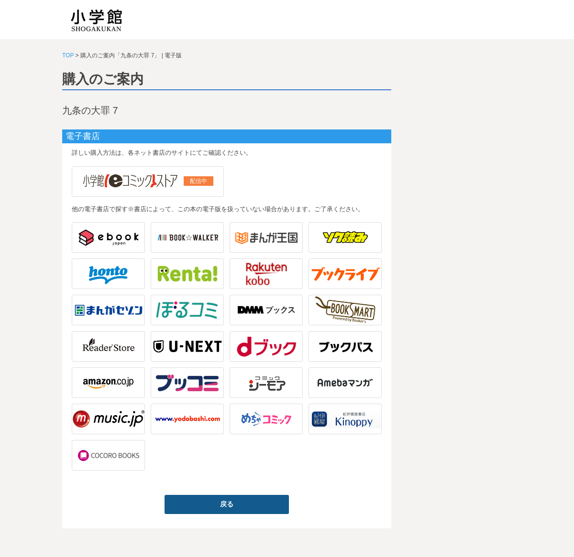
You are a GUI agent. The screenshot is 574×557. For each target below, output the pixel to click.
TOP (68, 55)
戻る (226, 504)
